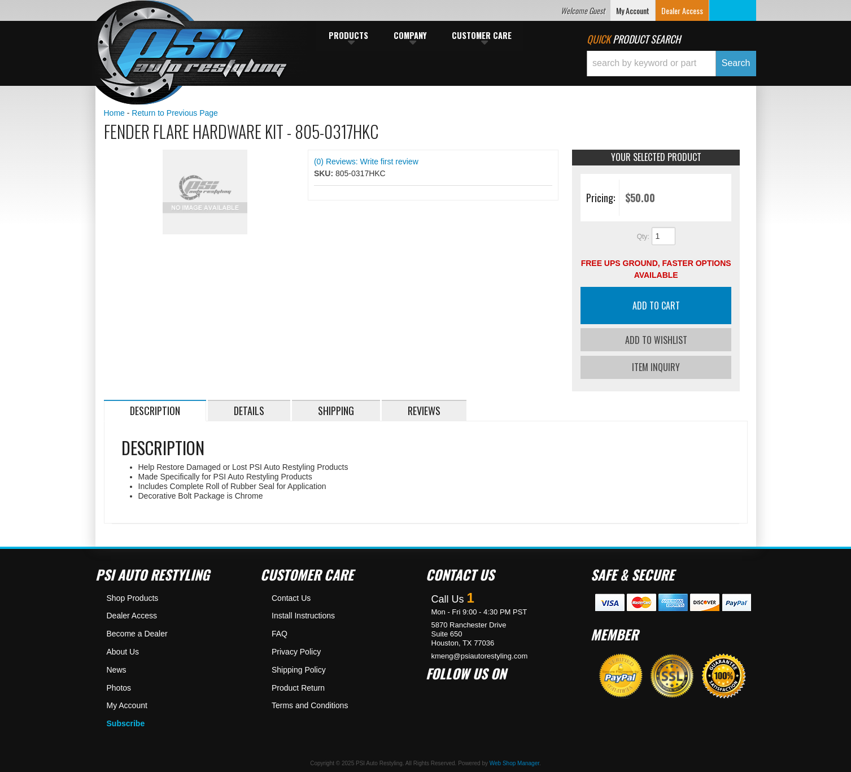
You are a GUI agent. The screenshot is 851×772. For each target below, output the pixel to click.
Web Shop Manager (514, 761)
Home (114, 112)
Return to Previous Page (175, 112)
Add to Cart (656, 305)
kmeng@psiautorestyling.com (479, 654)
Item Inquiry (656, 366)
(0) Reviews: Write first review (366, 161)
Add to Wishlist (656, 340)
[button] (671, 63)
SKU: (324, 173)
